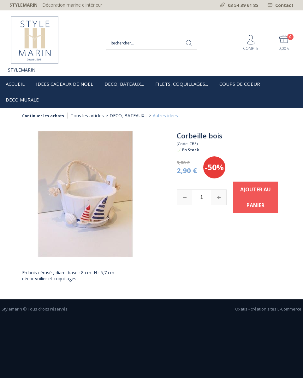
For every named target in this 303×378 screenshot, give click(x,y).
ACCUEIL (15, 84)
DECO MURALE (22, 99)
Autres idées (165, 116)
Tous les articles (87, 116)
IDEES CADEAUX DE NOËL (64, 84)
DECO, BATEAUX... (124, 84)
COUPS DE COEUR (239, 84)
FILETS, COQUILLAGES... (181, 84)
